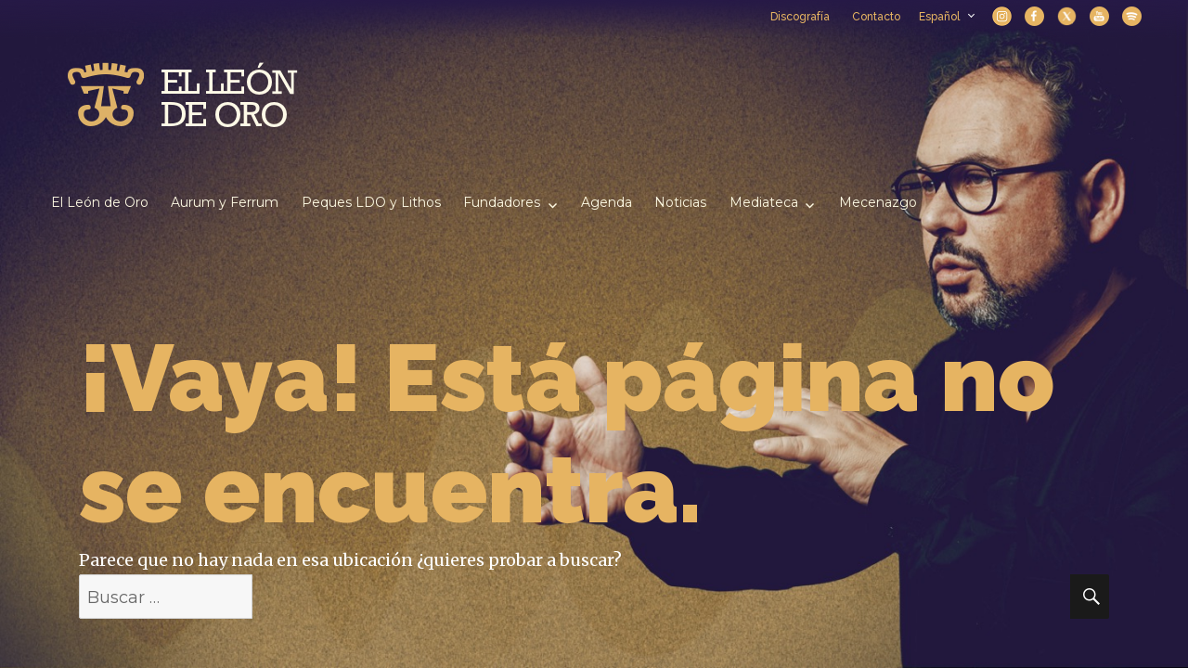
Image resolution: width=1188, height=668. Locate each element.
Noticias (680, 202)
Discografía (800, 16)
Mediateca (764, 202)
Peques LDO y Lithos (371, 202)
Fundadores (501, 202)
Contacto (876, 16)
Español (946, 16)
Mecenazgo (878, 202)
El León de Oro (99, 202)
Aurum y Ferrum (224, 202)
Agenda (606, 202)
